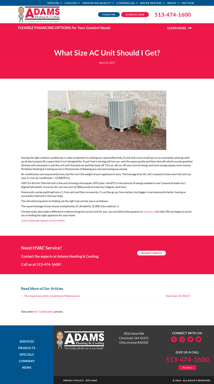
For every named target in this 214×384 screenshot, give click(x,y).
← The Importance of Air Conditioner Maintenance (50, 295)
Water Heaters (151, 2)
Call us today (28, 220)
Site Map (91, 380)
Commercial (125, 2)
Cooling (71, 2)
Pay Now (188, 2)
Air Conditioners (44, 311)
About (172, 2)
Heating (53, 2)
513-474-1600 (48, 264)
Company (27, 361)
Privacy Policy (73, 380)
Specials (27, 354)
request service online (51, 220)
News (26, 367)
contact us (149, 211)
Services (27, 341)
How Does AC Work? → (179, 295)
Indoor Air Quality (96, 2)
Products (26, 348)
